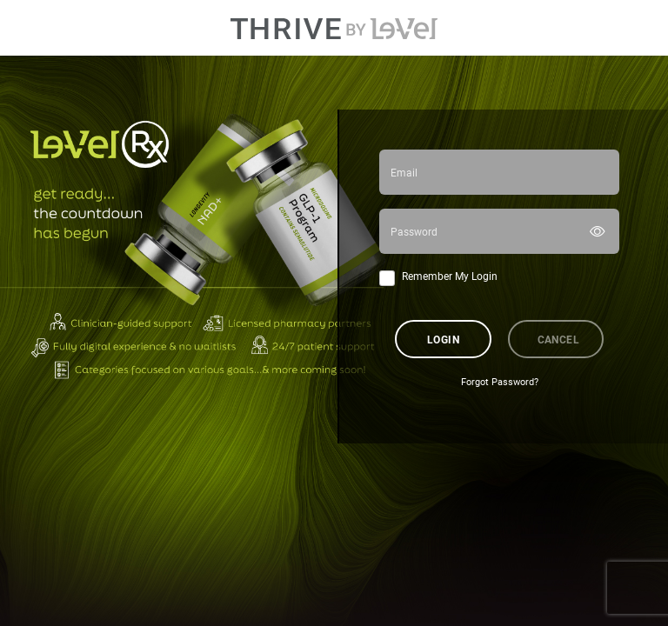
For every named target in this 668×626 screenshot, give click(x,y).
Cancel (559, 339)
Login (443, 339)
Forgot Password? (499, 382)
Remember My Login (450, 276)
